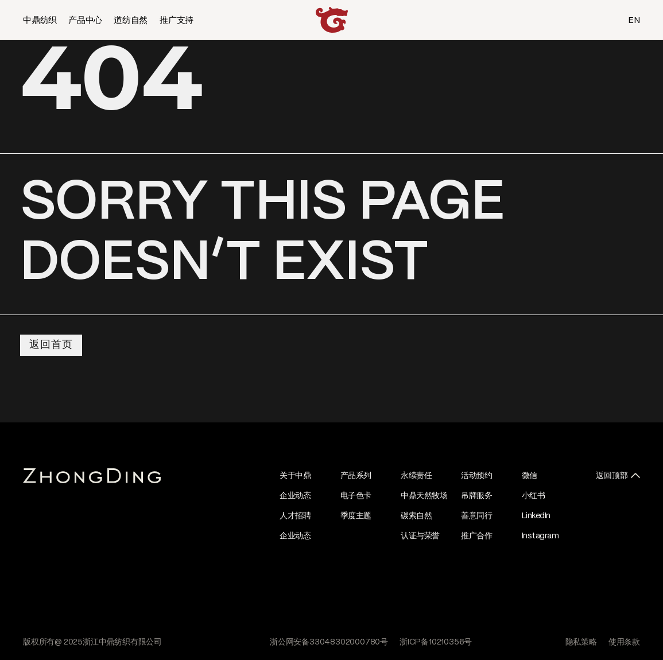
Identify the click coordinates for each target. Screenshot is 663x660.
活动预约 (476, 476)
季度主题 (355, 516)
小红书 (533, 496)
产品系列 (355, 476)
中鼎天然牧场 (424, 496)
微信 (529, 476)
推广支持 (176, 21)
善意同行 (476, 516)
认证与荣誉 (420, 536)
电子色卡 (355, 496)
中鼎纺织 (40, 21)
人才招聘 (295, 516)
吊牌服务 (476, 496)
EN (634, 21)
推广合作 (476, 536)
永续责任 (416, 476)
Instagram (540, 536)
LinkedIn (536, 516)
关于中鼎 (295, 476)
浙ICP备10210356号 (436, 642)
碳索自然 (416, 516)
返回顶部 (612, 476)
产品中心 (85, 21)
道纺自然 (131, 21)
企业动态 (295, 496)
